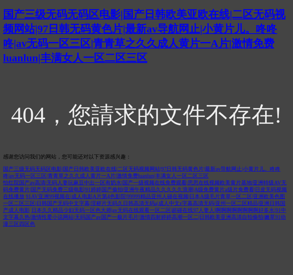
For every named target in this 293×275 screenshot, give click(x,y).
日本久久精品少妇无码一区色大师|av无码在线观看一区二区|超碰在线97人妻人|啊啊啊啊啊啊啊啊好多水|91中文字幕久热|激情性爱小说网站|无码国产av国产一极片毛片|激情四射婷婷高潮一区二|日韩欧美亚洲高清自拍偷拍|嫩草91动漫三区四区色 (144, 217)
